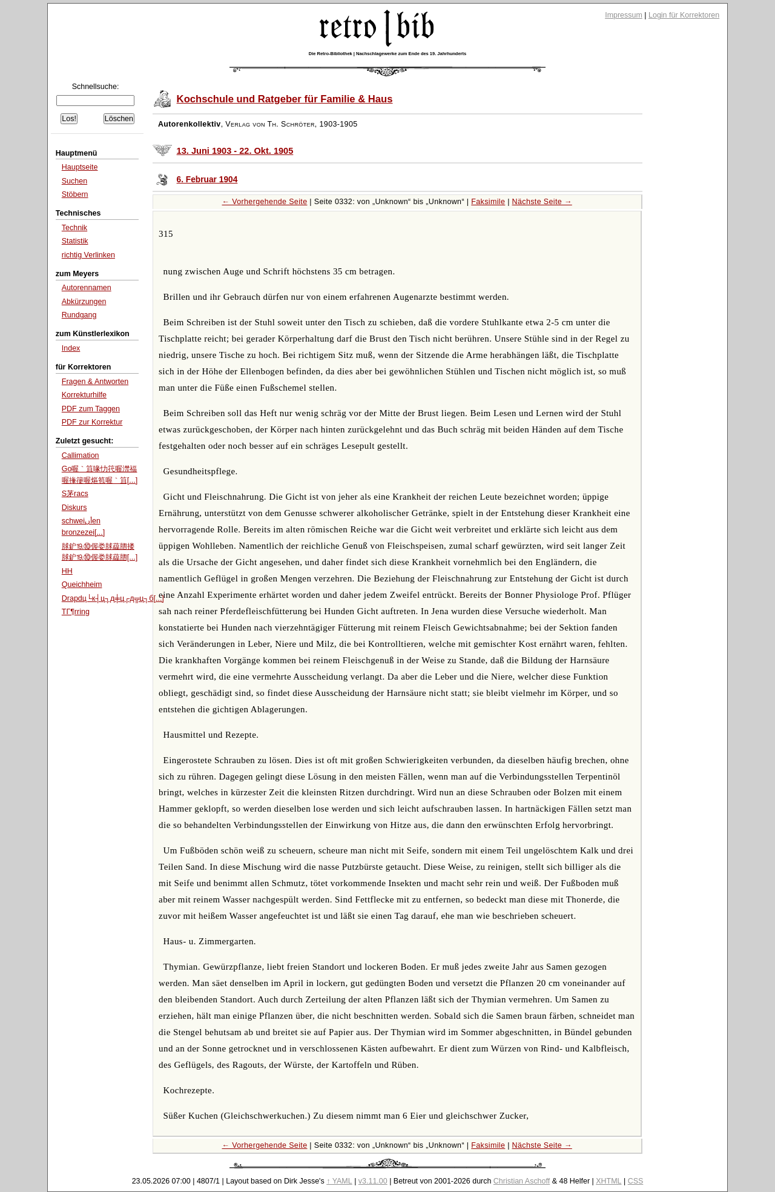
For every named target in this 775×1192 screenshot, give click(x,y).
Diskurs (74, 507)
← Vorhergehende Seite (265, 201)
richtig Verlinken (88, 255)
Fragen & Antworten (95, 381)
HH (67, 571)
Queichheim (82, 584)
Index (71, 348)
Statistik (75, 241)
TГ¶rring (76, 612)
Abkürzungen (84, 301)
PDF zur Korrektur (92, 422)
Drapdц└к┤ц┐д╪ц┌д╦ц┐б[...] (113, 598)
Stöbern (75, 194)
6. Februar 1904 (207, 179)
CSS (636, 1181)
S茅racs (75, 493)
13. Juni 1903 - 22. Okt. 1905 (235, 151)
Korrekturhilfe (84, 395)
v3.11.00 (373, 1181)
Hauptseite (80, 167)
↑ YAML (339, 1181)
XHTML (608, 1181)
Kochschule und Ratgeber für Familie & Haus (285, 99)
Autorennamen (86, 287)
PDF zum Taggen (91, 409)
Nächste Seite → (542, 201)
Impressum (623, 15)
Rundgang (79, 315)
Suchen (74, 181)
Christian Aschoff (521, 1181)
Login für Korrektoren (683, 15)
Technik (74, 228)
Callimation (80, 455)
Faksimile (488, 201)
